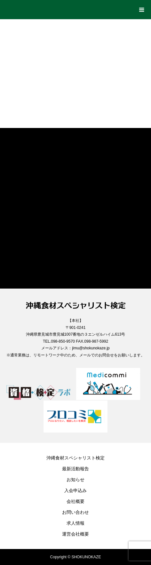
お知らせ (75, 479)
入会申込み (75, 490)
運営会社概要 (75, 534)
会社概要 (75, 501)
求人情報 (75, 523)
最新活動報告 (75, 468)
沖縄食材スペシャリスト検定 (75, 457)
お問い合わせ (75, 512)
